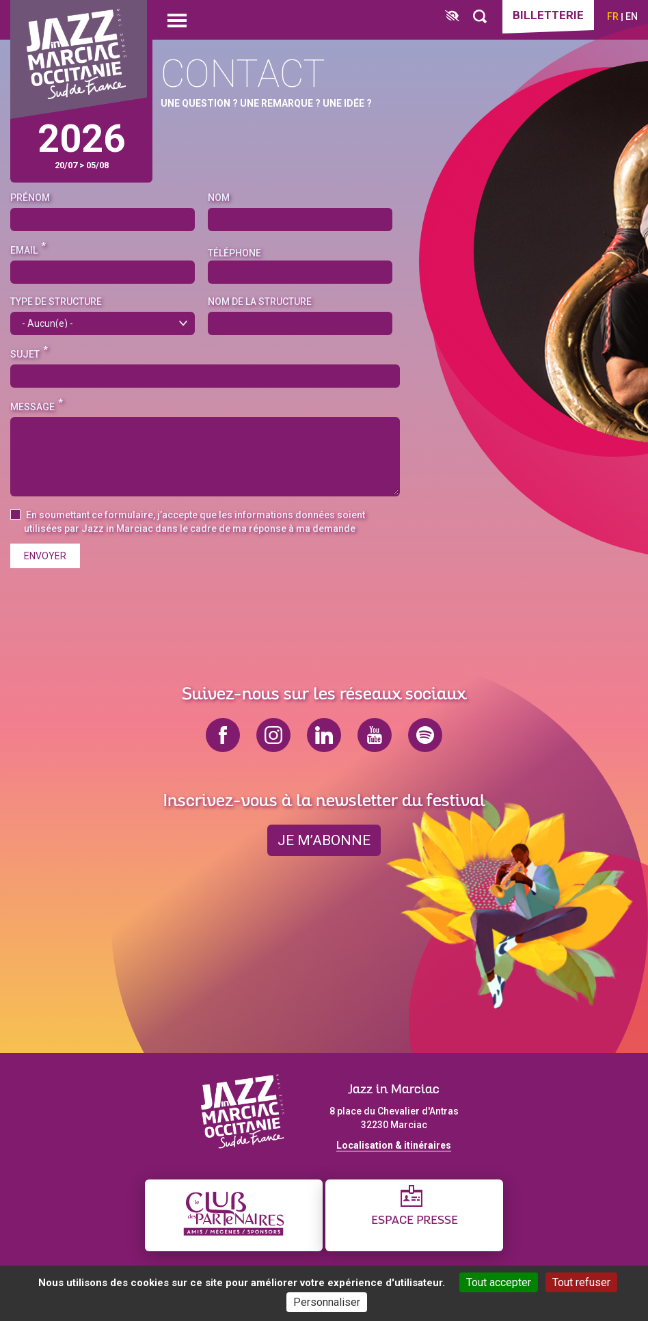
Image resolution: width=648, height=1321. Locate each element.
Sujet (25, 354)
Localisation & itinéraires (393, 1145)
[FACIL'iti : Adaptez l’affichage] (452, 16)
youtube (374, 735)
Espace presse (414, 1221)
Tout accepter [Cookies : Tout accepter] (498, 1282)
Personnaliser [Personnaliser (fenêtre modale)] (326, 1302)
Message (32, 406)
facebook (223, 735)
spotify (425, 735)
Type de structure (56, 301)
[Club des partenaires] (234, 1215)
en (631, 16)
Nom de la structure (260, 301)
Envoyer (45, 555)
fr (613, 16)
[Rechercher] (479, 17)
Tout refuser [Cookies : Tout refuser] (581, 1282)
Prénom (30, 197)
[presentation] (114, 605)
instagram (273, 735)
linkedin (324, 735)
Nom (219, 197)
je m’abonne (324, 840)
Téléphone (234, 253)
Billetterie (548, 15)
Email (24, 250)
